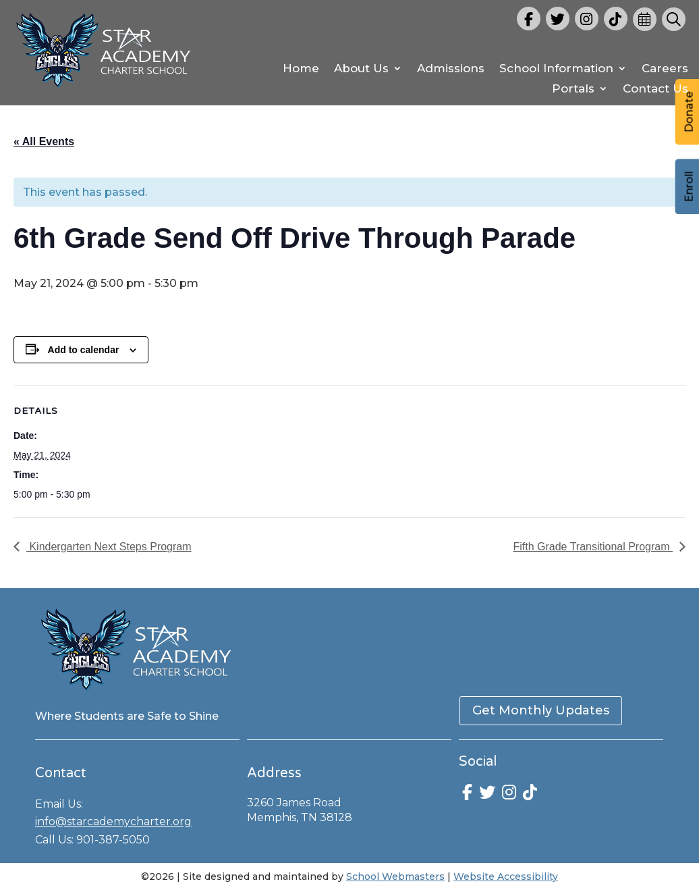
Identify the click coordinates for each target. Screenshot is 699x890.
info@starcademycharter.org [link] (113, 821)
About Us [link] (361, 69)
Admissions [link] (450, 69)
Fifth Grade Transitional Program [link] (593, 546)
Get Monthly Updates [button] (540, 710)
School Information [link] (556, 69)
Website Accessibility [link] (505, 876)
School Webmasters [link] (395, 876)
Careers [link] (665, 69)
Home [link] (301, 69)
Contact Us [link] (655, 89)
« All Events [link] (43, 141)
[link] (103, 90)
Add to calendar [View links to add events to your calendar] (83, 349)
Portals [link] (573, 89)
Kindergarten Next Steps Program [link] (109, 546)
